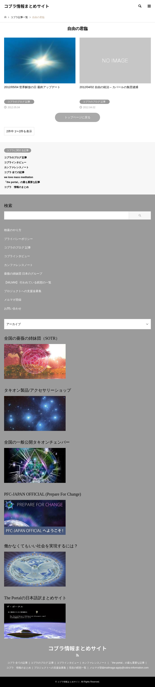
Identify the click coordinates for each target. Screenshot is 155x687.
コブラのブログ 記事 (15, 157)
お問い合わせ (12, 308)
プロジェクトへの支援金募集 (22, 291)
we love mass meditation (18, 177)
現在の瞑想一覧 (77, 667)
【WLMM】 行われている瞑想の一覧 (27, 282)
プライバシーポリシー (18, 239)
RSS (77, 655)
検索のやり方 (12, 230)
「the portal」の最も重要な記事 (22, 182)
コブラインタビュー (15, 162)
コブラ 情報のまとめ (16, 187)
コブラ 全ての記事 (14, 172)
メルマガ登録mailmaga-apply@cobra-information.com (119, 667)
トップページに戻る (77, 117)
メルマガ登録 (12, 299)
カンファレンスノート (16, 167)
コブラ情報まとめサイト (77, 648)
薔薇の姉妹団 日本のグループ (23, 273)
